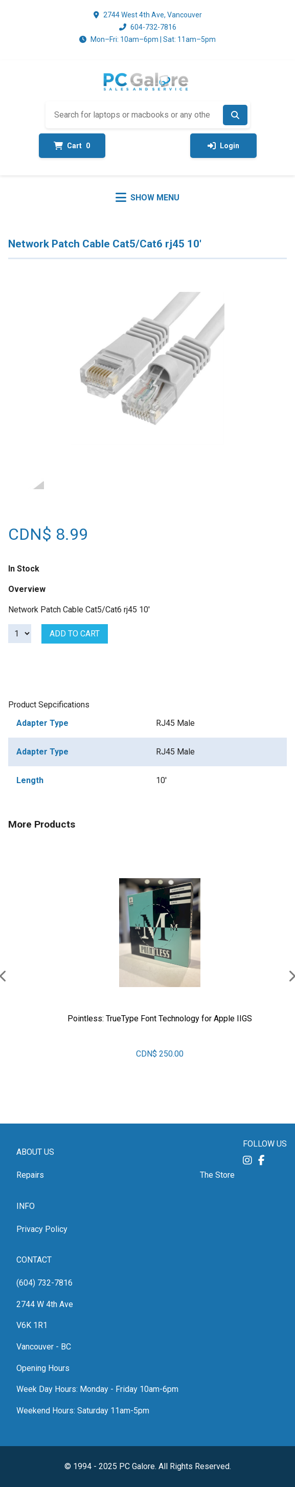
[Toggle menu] (147, 197)
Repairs (30, 1175)
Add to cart (75, 633)
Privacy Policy (41, 1229)
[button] (247, 1160)
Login (223, 146)
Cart (72, 146)
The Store (217, 1175)
